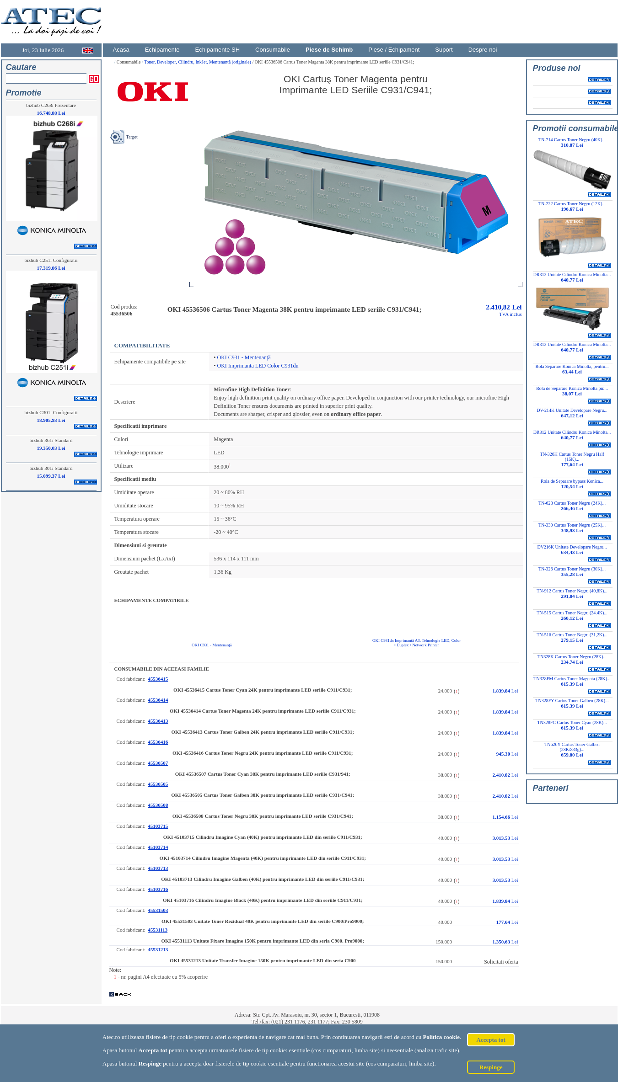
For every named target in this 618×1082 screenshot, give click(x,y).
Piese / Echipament (393, 49)
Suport (443, 49)
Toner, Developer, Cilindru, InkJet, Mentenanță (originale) (198, 61)
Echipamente (162, 49)
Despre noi (482, 49)
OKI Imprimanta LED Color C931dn (258, 365)
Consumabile (272, 49)
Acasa (121, 49)
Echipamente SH (217, 49)
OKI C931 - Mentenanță (244, 357)
